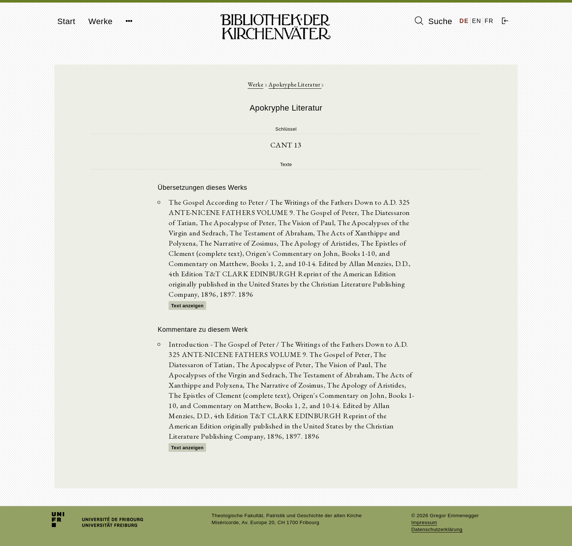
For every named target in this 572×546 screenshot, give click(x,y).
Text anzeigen (187, 305)
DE (464, 21)
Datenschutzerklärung (437, 529)
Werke (100, 21)
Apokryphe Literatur (294, 84)
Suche (433, 21)
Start (66, 21)
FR (489, 21)
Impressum (424, 522)
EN (476, 21)
